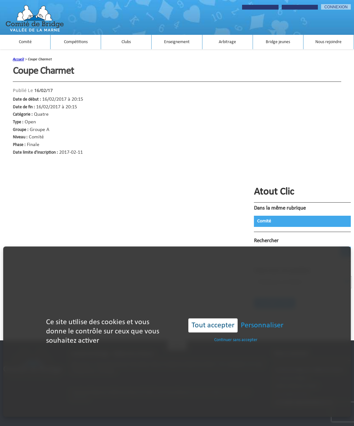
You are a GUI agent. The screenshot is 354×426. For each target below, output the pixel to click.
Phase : (19, 145)
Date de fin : (24, 107)
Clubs (126, 42)
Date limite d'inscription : (35, 152)
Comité (25, 42)
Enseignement (177, 42)
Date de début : (27, 99)
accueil (18, 59)
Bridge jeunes (278, 42)
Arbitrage (227, 42)
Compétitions (76, 42)
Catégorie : (23, 114)
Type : (18, 122)
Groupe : (20, 130)
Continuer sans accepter (235, 332)
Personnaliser (262, 317)
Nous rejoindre (328, 42)
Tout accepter (213, 317)
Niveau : (20, 137)
